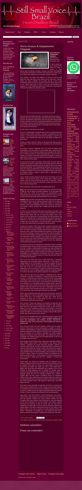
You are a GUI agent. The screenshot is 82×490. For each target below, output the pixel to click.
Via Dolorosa (74, 193)
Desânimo (76, 162)
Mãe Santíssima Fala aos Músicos (10, 274)
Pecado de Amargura (73, 171)
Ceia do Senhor (75, 176)
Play (19, 32)
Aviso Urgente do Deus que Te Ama (12, 142)
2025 (6, 203)
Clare (77, 165)
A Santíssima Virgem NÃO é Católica (10, 239)
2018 (6, 338)
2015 (6, 345)
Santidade (70, 148)
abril (7, 323)
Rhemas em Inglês (71, 207)
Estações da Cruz (71, 188)
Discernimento (72, 133)
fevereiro (8, 328)
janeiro (8, 330)
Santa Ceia (76, 179)
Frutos (68, 177)
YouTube (69, 213)
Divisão (77, 164)
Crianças (77, 168)
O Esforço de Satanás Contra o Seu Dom (10, 307)
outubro (8, 219)
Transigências (74, 191)
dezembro (8, 215)
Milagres (77, 177)
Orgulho (77, 159)
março (7, 325)
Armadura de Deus (73, 160)
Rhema (69, 173)
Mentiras (77, 182)
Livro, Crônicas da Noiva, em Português (8, 68)
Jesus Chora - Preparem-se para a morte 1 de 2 (10, 261)
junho (7, 229)
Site (68, 205)
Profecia (69, 167)
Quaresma (76, 167)
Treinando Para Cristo (9, 298)
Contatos (52, 32)
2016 (6, 343)
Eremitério (70, 153)
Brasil (78, 194)
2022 (6, 210)
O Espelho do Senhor (9, 283)
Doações (27, 32)
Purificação (76, 156)
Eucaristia (69, 187)
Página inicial (9, 32)
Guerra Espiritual (73, 130)
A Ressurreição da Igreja (73, 149)
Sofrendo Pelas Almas (9, 243)
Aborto (68, 176)
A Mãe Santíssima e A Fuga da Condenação (10, 312)
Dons (33, 420)
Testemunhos (71, 154)
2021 (6, 213)
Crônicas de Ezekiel (73, 170)
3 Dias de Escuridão (74, 183)
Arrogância (73, 194)
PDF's (36, 32)
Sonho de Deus (71, 190)
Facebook (69, 216)
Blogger (55, 486)
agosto (8, 224)
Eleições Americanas (40, 420)
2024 (6, 206)
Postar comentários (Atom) (29, 477)
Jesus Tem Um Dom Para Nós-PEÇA (10, 288)
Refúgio (76, 151)
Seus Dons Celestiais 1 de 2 (12, 180)
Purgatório (69, 165)
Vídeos (77, 174)
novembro (8, 217)
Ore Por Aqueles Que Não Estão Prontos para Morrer (10, 248)
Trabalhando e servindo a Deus (73, 120)
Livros (43, 32)
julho (7, 227)
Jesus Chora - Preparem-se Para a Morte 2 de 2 (10, 254)
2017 (6, 340)
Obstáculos (69, 179)
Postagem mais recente (26, 474)
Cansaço (69, 156)
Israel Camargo (72, 223)
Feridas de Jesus (75, 180)
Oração (70, 114)
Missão (69, 135)
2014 (6, 347)
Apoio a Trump (27, 420)
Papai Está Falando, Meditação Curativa (9, 293)
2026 (6, 201)
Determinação (70, 159)
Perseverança (49, 420)
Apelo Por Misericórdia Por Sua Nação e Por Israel (10, 233)
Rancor (77, 188)
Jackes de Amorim (73, 226)
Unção (68, 180)
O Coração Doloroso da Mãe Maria (9, 279)
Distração (69, 162)
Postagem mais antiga (56, 474)
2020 (6, 333)
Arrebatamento (73, 112)
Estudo (68, 168)
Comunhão (69, 157)
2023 (6, 208)
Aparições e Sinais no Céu (10, 302)
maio (7, 321)
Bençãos (69, 164)
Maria (77, 136)
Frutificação (76, 187)
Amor (69, 129)
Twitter (68, 209)
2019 (6, 336)
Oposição (72, 196)
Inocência (69, 182)
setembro (8, 222)
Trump (60, 420)
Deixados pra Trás (73, 185)
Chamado (70, 140)
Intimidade (71, 125)
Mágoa (68, 196)
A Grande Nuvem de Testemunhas (73, 143)
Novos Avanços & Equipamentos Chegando (10, 317)
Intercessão (71, 127)
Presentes (55, 420)
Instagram (69, 211)
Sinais (68, 183)
